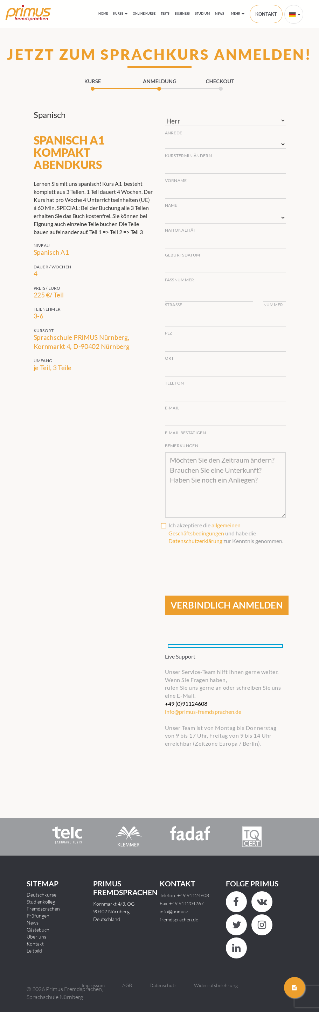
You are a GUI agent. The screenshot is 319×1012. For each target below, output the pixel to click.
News (219, 13)
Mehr (237, 13)
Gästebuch (38, 930)
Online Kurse (144, 13)
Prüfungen (38, 916)
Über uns (36, 937)
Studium (202, 13)
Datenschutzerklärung (195, 540)
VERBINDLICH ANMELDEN (227, 605)
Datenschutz (163, 985)
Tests (165, 13)
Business (182, 13)
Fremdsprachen (43, 909)
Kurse (120, 13)
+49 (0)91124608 (186, 703)
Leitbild (34, 951)
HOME (103, 13)
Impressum (93, 985)
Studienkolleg (41, 902)
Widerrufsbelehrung (216, 985)
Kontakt (35, 944)
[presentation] (218, 562)
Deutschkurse (41, 895)
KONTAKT (266, 14)
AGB (127, 985)
